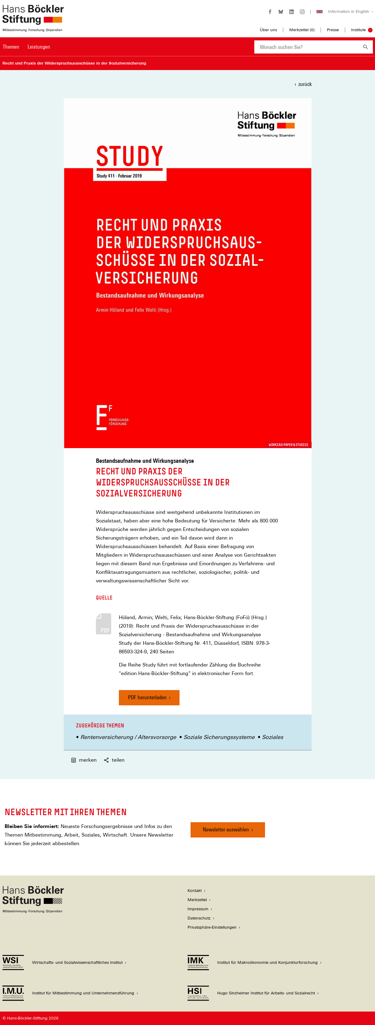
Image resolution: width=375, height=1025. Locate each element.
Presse (333, 30)
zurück (305, 84)
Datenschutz (199, 918)
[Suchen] (365, 47)
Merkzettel (197, 899)
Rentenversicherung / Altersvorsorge (128, 737)
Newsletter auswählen (226, 829)
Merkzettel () (302, 30)
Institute (358, 30)
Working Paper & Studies (288, 445)
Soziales (272, 737)
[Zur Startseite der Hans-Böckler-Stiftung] (33, 29)
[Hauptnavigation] (26, 46)
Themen (11, 46)
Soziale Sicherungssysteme (219, 737)
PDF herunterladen (147, 697)
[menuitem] (11, 50)
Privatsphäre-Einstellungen (212, 927)
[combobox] (306, 47)
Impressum (198, 909)
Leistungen (39, 46)
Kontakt (195, 890)
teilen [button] (114, 760)
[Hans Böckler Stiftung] (33, 911)
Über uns (268, 30)
